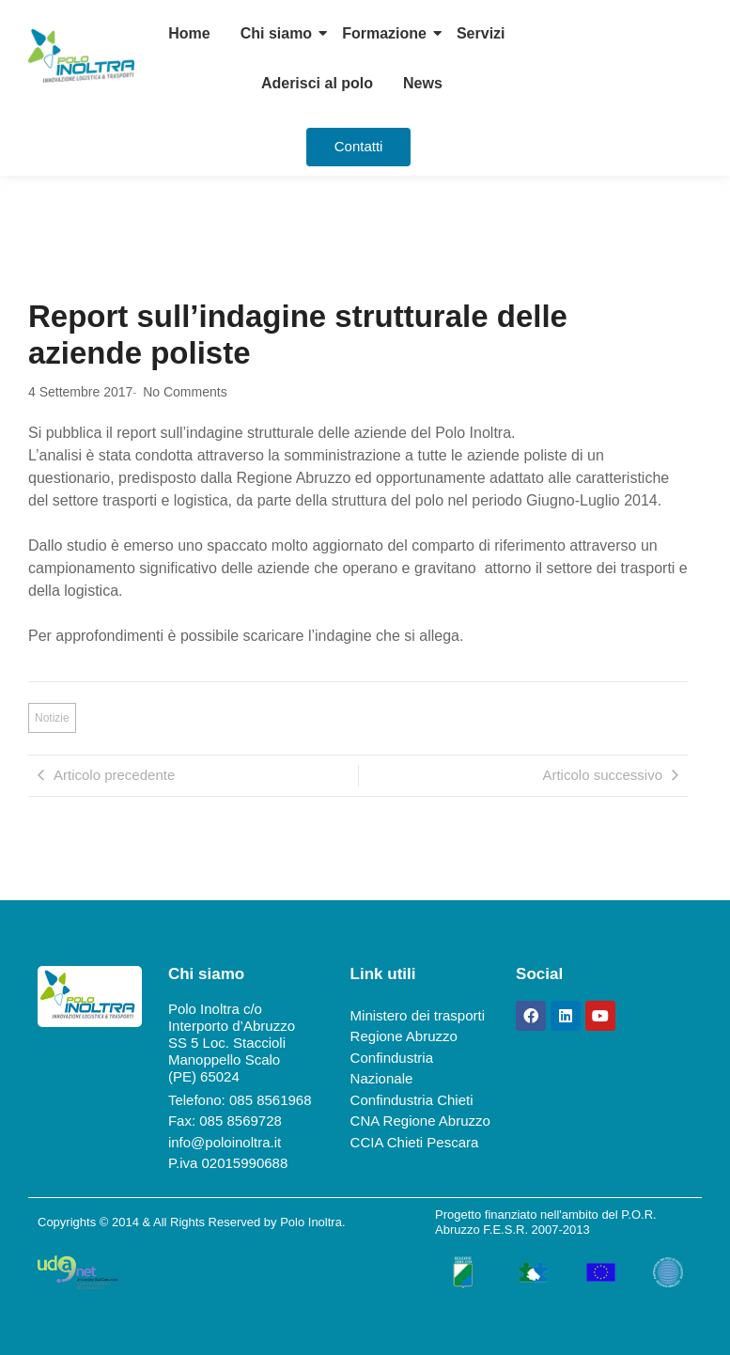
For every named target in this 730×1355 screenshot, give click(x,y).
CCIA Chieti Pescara (414, 1142)
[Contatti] (359, 147)
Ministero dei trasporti (417, 1015)
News (423, 83)
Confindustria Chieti (412, 1100)
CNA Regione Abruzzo (420, 1121)
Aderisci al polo (317, 83)
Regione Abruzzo (404, 1036)
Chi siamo (276, 33)
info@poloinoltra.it (224, 1142)
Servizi (481, 33)
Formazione (384, 33)
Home (189, 33)
